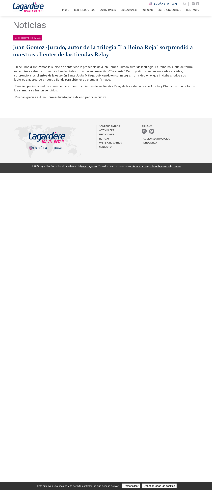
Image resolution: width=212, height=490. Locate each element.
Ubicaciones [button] (129, 9)
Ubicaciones (106, 451)
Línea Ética (150, 459)
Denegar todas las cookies (159, 486)
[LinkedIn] (193, 3)
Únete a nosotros (169, 9)
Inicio (65, 9)
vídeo (141, 75)
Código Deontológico (156, 455)
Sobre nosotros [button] (84, 9)
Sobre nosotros (109, 443)
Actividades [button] (108, 9)
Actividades (106, 447)
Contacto (192, 9)
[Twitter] (197, 3)
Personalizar (131, 486)
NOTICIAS (147, 9)
